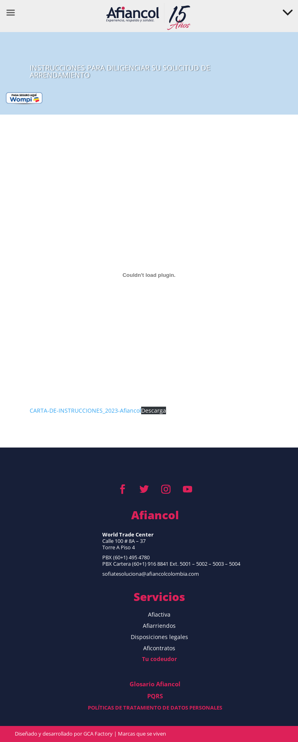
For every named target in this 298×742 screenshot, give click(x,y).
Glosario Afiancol (155, 684)
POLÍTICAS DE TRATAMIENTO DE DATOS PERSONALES (155, 707)
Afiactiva (159, 614)
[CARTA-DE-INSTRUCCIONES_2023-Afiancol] (149, 275)
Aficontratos (159, 648)
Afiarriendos (159, 625)
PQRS (155, 696)
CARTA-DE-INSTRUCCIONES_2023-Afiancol (85, 410)
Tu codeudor (159, 659)
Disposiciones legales (159, 637)
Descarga (153, 410)
